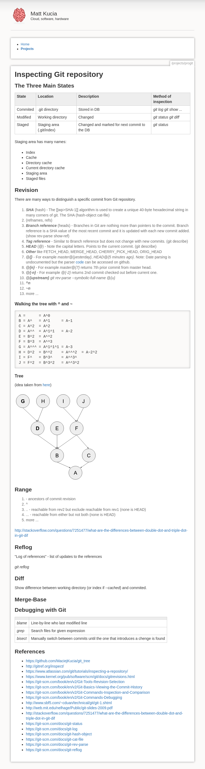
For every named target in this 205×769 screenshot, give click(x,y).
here (46, 385)
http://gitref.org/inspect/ (45, 666)
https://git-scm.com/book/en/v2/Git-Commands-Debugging (74, 697)
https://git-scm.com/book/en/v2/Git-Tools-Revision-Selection (75, 682)
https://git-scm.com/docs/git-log (51, 729)
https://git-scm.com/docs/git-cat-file (55, 739)
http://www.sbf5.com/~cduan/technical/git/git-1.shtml (69, 703)
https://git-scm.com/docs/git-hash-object (59, 734)
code (80, 262)
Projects (27, 49)
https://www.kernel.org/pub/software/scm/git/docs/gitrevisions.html (80, 677)
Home (25, 44)
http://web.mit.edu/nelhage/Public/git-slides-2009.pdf (69, 708)
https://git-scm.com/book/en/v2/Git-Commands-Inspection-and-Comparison (88, 692)
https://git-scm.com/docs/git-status (54, 723)
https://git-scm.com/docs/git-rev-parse (57, 744)
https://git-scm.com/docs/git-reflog (54, 750)
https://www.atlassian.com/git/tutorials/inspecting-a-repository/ (77, 671)
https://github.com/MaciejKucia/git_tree (58, 661)
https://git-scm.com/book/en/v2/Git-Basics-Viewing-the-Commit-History (84, 687)
